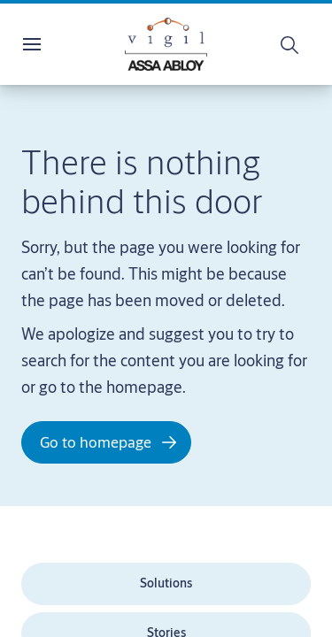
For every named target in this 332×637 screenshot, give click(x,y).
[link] (166, 584)
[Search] (290, 44)
